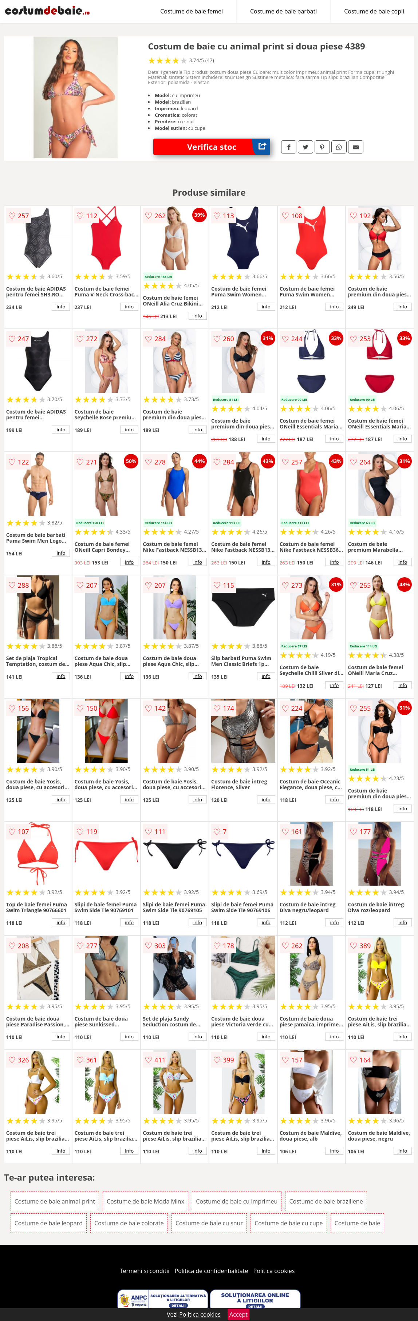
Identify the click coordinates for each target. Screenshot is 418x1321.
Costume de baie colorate (129, 1223)
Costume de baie (357, 1223)
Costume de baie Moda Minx (145, 1201)
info (61, 306)
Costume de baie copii (374, 11)
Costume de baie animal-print (55, 1201)
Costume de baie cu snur (209, 1223)
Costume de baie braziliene (326, 1201)
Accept (238, 1314)
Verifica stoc (228, 147)
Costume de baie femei (191, 11)
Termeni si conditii (145, 1271)
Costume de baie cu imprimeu (236, 1201)
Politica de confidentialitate (211, 1271)
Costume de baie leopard (49, 1223)
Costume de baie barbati (283, 11)
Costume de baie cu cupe (289, 1223)
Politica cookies (274, 1271)
